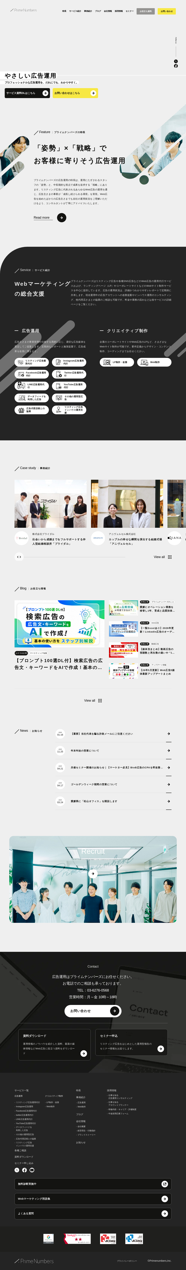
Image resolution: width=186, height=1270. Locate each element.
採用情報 (119, 11)
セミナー (130, 11)
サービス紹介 (75, 11)
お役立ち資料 (146, 11)
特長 (64, 11)
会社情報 (108, 11)
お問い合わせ (167, 11)
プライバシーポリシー (127, 1261)
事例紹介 (88, 11)
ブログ (98, 11)
